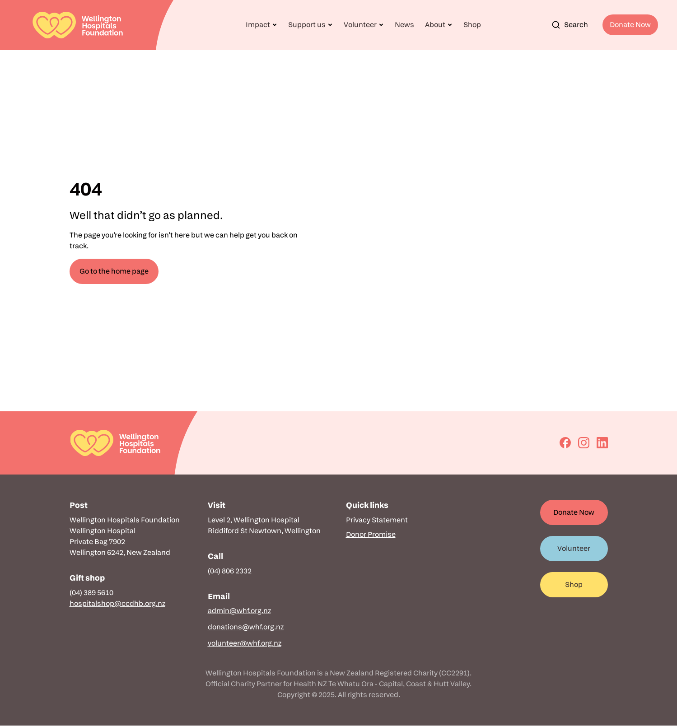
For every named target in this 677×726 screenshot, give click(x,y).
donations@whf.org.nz (246, 627)
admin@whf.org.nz (239, 610)
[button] (261, 24)
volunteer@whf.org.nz (244, 643)
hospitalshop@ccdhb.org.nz (117, 603)
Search (569, 24)
